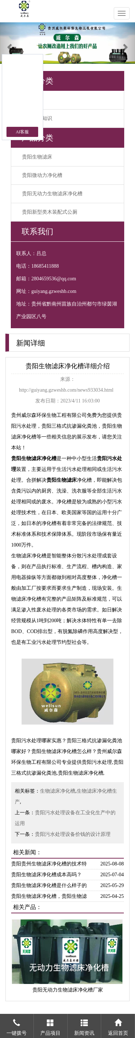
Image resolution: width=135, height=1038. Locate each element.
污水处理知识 (37, 118)
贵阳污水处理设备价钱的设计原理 (73, 834)
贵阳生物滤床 (37, 157)
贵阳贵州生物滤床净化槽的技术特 (49, 864)
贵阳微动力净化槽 (42, 175)
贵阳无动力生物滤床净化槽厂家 (67, 990)
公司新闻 (32, 100)
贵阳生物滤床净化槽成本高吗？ (46, 874)
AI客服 (22, 131)
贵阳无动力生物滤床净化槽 (52, 193)
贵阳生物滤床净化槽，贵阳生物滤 (49, 896)
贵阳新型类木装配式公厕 (49, 212)
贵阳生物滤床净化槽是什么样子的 (49, 885)
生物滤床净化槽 (57, 791)
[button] (10, 43)
